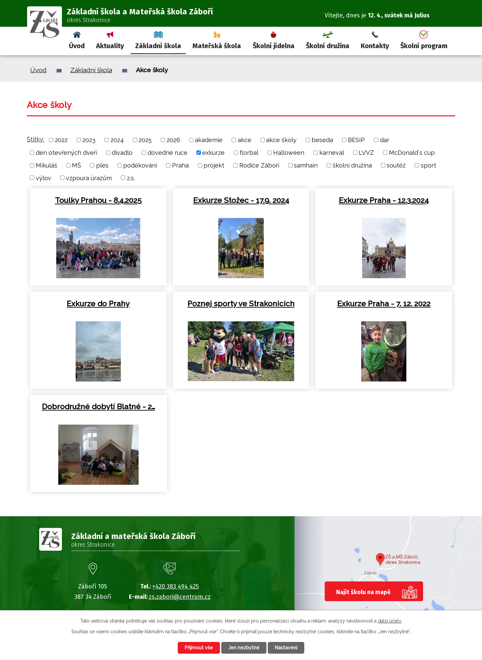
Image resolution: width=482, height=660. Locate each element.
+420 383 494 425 (175, 586)
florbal (249, 152)
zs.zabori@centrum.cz (180, 596)
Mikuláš (46, 165)
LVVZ (366, 152)
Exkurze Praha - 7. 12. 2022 (383, 303)
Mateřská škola (216, 46)
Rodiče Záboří (259, 165)
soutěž (396, 165)
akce (244, 139)
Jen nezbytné (243, 647)
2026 (173, 139)
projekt (214, 165)
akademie (209, 139)
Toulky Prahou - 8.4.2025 (98, 200)
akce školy (281, 139)
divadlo (122, 152)
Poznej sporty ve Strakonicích (241, 303)
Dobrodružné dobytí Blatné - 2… (98, 406)
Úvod (77, 46)
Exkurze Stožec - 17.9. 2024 (241, 200)
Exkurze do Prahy (98, 303)
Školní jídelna (274, 46)
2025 (145, 139)
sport (428, 165)
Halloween (288, 152)
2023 (88, 139)
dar (384, 139)
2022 (61, 139)
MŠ (76, 165)
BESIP (356, 139)
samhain (306, 165)
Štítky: (35, 139)
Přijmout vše (199, 647)
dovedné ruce (167, 152)
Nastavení (286, 647)
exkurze (213, 152)
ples (102, 165)
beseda (322, 139)
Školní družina (327, 46)
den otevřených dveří (66, 152)
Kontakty (375, 46)
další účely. (390, 621)
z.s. (131, 177)
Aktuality (110, 46)
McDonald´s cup (412, 152)
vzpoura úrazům (89, 177)
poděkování (140, 165)
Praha (180, 165)
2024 (117, 139)
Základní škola (158, 46)
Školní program (424, 46)
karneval (331, 152)
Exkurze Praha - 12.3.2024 (384, 200)
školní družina (352, 165)
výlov (43, 177)
